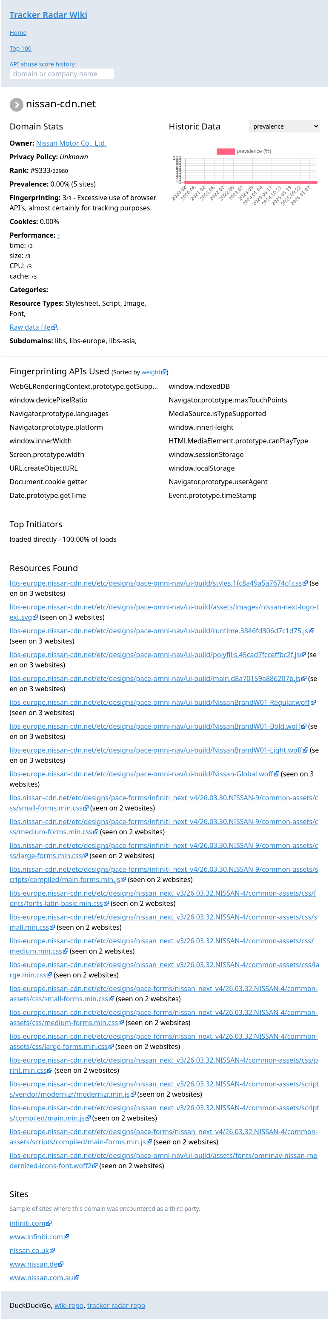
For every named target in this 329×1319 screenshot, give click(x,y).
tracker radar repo (116, 1305)
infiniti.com (28, 1223)
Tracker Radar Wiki (49, 14)
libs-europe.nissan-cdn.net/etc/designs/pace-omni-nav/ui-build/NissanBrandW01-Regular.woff (160, 702)
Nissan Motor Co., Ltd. (71, 143)
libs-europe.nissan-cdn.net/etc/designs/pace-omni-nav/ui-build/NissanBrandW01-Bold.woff (155, 726)
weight (150, 372)
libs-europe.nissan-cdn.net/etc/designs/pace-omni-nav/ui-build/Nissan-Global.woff (141, 774)
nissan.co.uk (29, 1250)
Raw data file (30, 327)
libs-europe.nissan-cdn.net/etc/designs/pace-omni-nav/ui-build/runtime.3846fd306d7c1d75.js (159, 630)
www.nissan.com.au (41, 1277)
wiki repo (68, 1305)
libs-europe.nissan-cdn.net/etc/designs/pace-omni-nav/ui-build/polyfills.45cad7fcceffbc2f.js (155, 654)
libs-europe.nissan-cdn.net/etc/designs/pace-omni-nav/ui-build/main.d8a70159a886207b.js (155, 678)
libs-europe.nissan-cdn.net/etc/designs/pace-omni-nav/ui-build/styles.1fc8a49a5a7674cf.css (156, 583)
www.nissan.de (34, 1264)
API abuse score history (42, 64)
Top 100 (21, 48)
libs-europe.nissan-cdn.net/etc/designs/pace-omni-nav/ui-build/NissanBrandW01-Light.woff (156, 750)
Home (18, 33)
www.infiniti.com (36, 1236)
